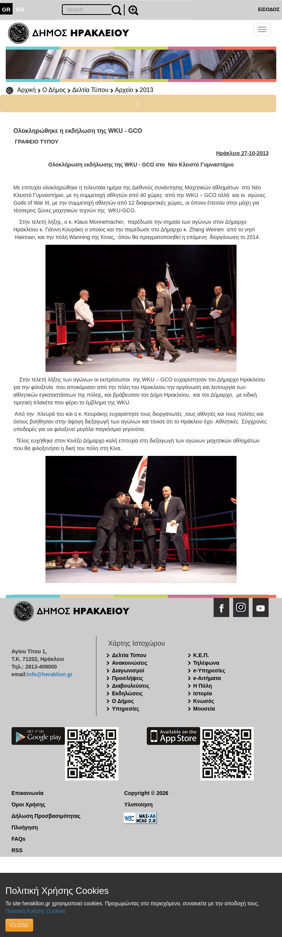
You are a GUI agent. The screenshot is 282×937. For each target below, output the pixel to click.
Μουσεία (204, 709)
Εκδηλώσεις (127, 693)
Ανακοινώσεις (129, 663)
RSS (17, 850)
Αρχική (26, 90)
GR (6, 9)
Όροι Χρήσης (28, 804)
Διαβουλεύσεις (130, 686)
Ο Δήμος (54, 90)
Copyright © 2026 (146, 793)
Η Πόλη (202, 686)
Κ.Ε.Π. (201, 655)
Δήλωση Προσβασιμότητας (46, 816)
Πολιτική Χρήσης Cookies (35, 911)
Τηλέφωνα (206, 663)
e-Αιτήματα (207, 678)
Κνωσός (203, 701)
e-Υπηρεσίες (209, 670)
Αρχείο (124, 90)
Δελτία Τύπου (90, 90)
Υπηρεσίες (125, 709)
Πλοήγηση (24, 827)
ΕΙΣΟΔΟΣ (269, 9)
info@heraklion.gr (49, 674)
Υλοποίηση (138, 804)
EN (20, 9)
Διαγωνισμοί (128, 670)
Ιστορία (202, 693)
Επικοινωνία (27, 793)
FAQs (18, 839)
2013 (147, 90)
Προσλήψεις (127, 678)
